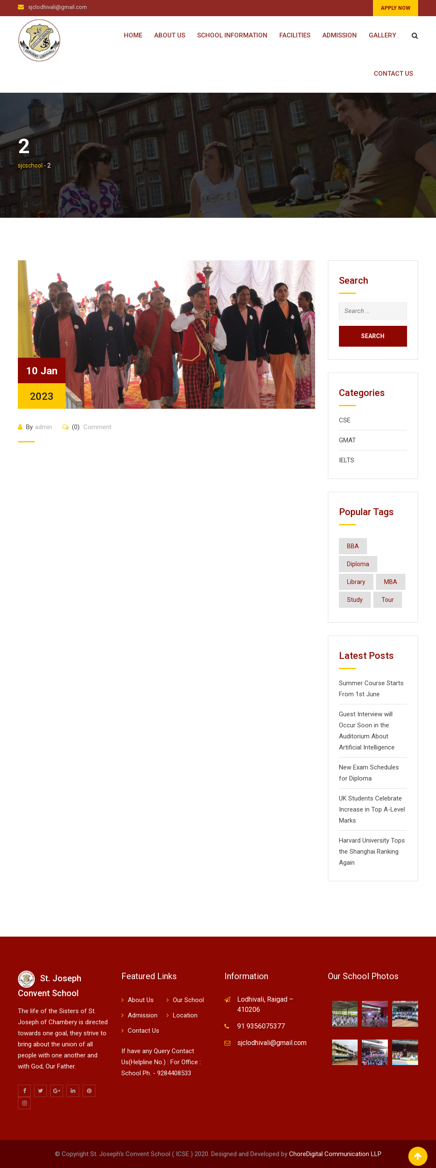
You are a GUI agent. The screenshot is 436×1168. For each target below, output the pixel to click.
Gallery (382, 35)
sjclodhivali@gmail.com (57, 7)
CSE (344, 420)
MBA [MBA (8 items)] (390, 581)
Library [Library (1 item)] (356, 581)
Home (133, 35)
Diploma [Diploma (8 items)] (358, 564)
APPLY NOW (395, 8)
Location (185, 1015)
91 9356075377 (261, 1026)
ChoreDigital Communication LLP (335, 1154)
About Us (169, 35)
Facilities (294, 35)
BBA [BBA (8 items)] (353, 546)
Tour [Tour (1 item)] (388, 599)
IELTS (346, 460)
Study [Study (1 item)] (355, 599)
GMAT (347, 440)
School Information (232, 35)
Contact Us (393, 73)
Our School (188, 1000)
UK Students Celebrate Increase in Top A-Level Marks (372, 809)
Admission (339, 35)
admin (43, 427)
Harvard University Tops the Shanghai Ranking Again (372, 851)
